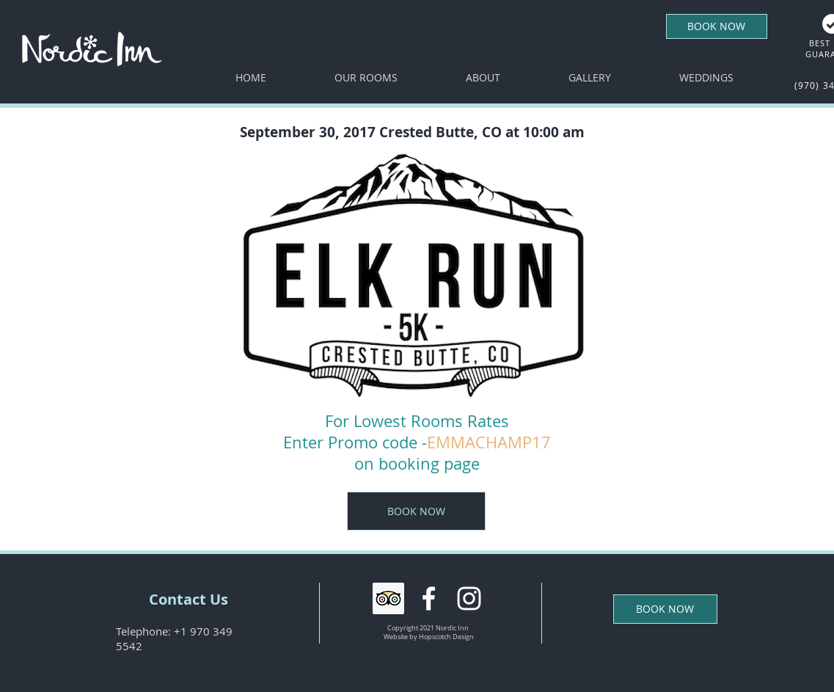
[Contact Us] (188, 599)
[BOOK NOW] (716, 26)
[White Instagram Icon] (469, 598)
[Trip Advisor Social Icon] (388, 598)
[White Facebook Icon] (429, 598)
